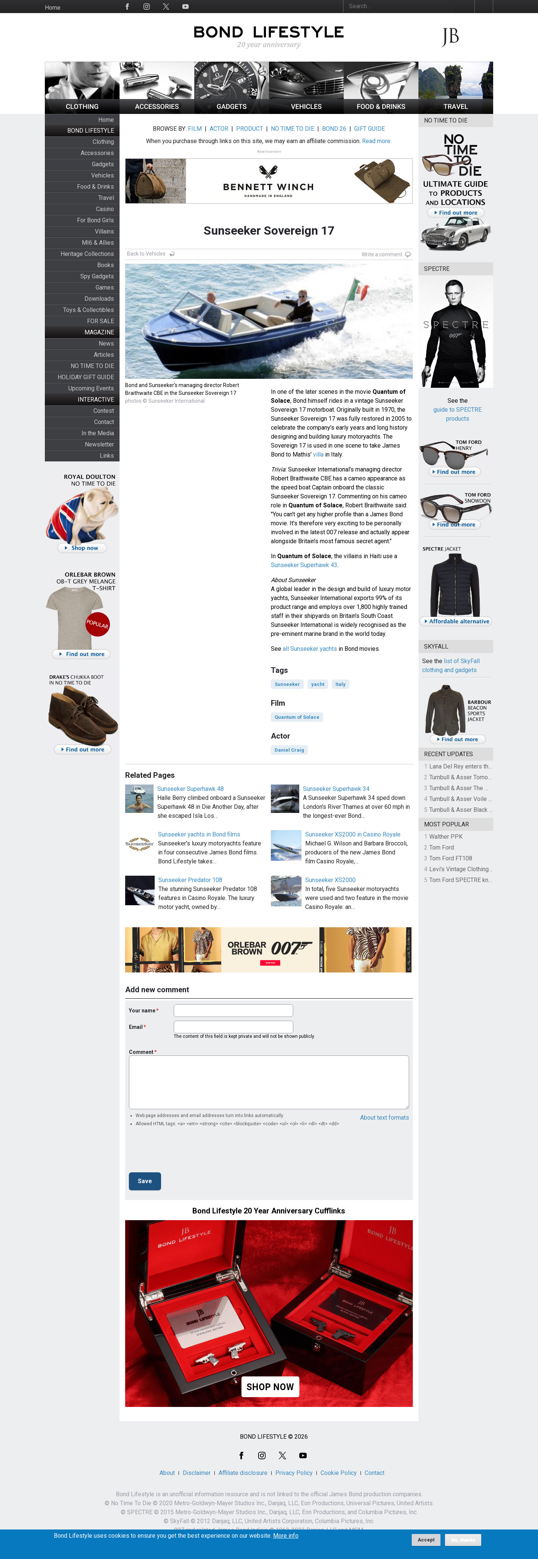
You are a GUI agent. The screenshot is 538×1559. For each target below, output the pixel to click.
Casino (105, 209)
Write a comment (382, 254)
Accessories (97, 153)
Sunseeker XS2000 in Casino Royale (353, 834)
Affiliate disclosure (243, 1472)
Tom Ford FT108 (450, 858)
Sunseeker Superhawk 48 (190, 788)
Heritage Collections (87, 253)
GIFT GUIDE (369, 128)
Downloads (99, 298)
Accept (426, 1540)
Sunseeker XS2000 (330, 880)
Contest (103, 410)
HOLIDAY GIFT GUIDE (86, 377)
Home (53, 7)
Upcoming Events (91, 388)
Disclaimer (197, 1472)
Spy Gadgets (97, 276)
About (167, 1472)
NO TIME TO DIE (92, 365)
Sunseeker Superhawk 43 (304, 565)
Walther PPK (446, 836)
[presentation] (185, 1151)
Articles (104, 354)
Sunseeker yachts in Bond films (199, 834)
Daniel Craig (289, 750)
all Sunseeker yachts (310, 648)
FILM (195, 128)
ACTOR (219, 128)
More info (286, 1535)
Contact (104, 422)
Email (136, 1027)
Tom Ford (441, 847)
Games (105, 287)
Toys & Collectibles (88, 309)
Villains (104, 231)
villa (318, 454)
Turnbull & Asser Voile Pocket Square (478, 798)
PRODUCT (249, 128)
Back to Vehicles (146, 254)
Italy (341, 684)
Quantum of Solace (297, 717)
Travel (106, 197)
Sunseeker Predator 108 (190, 880)
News (106, 343)
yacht (317, 684)
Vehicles (102, 175)
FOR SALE (100, 321)
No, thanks (463, 1540)
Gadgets (103, 164)
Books (105, 265)
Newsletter (99, 444)
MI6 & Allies (98, 242)
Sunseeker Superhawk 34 (336, 788)
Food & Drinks (95, 186)
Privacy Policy (294, 1472)
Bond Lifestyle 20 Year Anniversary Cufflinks (268, 1210)
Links (107, 455)
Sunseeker (287, 684)
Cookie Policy (339, 1472)
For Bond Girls (95, 220)
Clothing (103, 141)
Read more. (377, 141)
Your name (142, 1011)
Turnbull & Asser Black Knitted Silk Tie (479, 809)
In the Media (97, 433)
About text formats (384, 1117)
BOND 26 (334, 128)
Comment (141, 1052)
